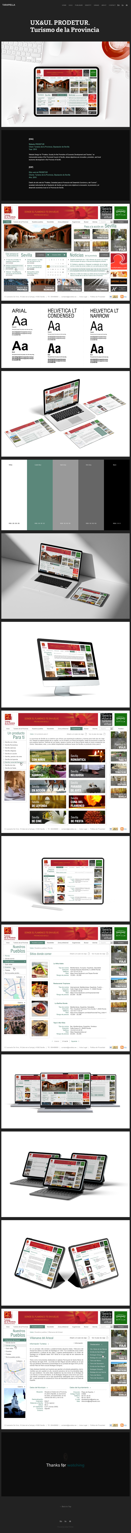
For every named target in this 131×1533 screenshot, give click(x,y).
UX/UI (70, 5)
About (104, 5)
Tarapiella (8, 4)
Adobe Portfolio (69, 1527)
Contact (112, 5)
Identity (88, 5)
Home (64, 5)
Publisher (79, 5)
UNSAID (96, 5)
